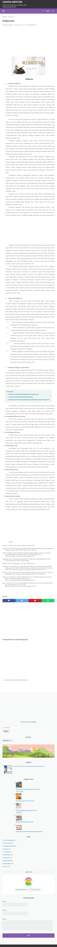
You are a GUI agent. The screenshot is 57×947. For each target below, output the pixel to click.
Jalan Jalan (7, 843)
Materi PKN (7, 860)
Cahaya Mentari (12, 2)
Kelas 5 (6, 849)
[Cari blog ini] (12, 727)
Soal (5, 866)
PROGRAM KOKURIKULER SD (24, 822)
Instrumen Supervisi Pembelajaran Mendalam (21, 397)
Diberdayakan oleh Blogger (28, 722)
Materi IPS (7, 858)
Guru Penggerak (9, 840)
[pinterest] (35, 600)
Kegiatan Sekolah (9, 846)
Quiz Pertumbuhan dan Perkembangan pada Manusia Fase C (29, 766)
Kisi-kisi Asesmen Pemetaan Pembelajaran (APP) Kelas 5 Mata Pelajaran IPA (29, 399)
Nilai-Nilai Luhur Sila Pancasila (25, 801)
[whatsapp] (48, 600)
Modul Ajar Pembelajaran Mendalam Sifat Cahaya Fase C (24, 394)
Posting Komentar (31, 25)
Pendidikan (7, 863)
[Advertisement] (28, 39)
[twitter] (22, 600)
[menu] (3, 11)
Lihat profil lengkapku (34, 889)
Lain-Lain (7, 852)
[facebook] (9, 600)
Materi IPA (7, 855)
